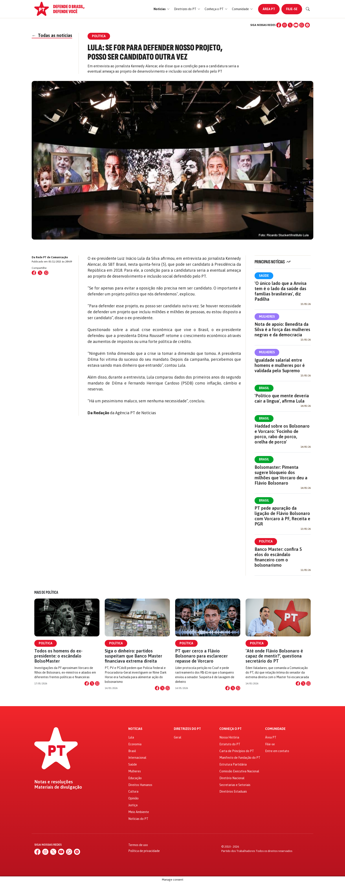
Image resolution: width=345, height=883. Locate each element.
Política (266, 541)
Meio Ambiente (138, 812)
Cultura (133, 791)
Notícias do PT (138, 819)
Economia (134, 744)
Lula (131, 737)
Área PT (269, 9)
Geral (177, 737)
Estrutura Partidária (233, 764)
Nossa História (229, 737)
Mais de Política (46, 592)
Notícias (135, 729)
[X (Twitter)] (290, 25)
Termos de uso (138, 845)
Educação (135, 778)
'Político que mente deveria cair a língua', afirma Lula (282, 398)
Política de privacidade (144, 851)
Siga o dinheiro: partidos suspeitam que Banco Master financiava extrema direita (133, 655)
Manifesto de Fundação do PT (239, 757)
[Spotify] (307, 25)
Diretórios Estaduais (233, 791)
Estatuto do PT (229, 744)
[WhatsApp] (301, 25)
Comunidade (275, 729)
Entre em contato (277, 751)
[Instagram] (284, 25)
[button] (161, 9)
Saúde (264, 275)
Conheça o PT (230, 729)
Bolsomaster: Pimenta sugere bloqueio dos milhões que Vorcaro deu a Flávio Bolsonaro (281, 475)
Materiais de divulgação (58, 787)
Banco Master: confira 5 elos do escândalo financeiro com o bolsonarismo (278, 557)
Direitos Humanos (140, 785)
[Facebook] (278, 25)
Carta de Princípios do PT (236, 751)
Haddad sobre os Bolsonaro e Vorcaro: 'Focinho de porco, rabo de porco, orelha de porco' (282, 433)
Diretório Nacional (231, 778)
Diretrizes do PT (187, 729)
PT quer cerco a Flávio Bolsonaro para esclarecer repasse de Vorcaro (201, 655)
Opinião (133, 798)
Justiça (133, 805)
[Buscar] (308, 9)
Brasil (264, 388)
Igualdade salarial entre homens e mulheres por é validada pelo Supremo (280, 365)
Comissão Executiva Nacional (239, 771)
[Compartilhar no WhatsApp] (46, 273)
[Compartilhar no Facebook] (34, 273)
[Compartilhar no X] (92, 683)
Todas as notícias (52, 35)
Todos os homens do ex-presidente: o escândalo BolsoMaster (58, 655)
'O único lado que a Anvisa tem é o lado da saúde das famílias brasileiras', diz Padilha (280, 291)
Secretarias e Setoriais (234, 785)
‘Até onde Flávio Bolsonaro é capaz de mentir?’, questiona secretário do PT (274, 655)
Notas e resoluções (53, 781)
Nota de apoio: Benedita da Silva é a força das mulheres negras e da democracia (282, 329)
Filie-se (291, 9)
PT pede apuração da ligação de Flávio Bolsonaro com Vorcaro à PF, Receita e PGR (282, 516)
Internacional (137, 757)
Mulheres (267, 316)
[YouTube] (296, 25)
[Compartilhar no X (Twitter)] (40, 273)
